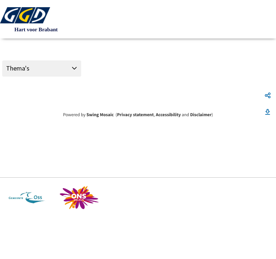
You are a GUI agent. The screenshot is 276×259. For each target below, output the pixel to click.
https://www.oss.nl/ (26, 197)
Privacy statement (135, 115)
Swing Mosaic (100, 115)
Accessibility (168, 115)
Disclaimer (201, 115)
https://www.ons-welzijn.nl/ (79, 197)
